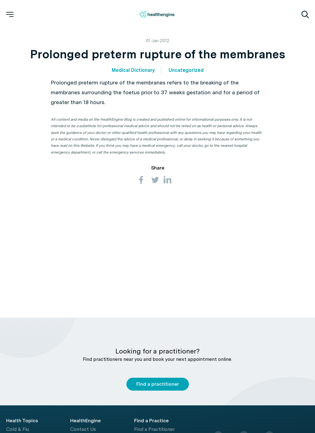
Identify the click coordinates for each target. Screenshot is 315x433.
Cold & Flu (17, 429)
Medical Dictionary (133, 70)
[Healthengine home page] (157, 14)
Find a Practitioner (154, 429)
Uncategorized (186, 70)
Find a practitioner (157, 384)
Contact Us (83, 429)
